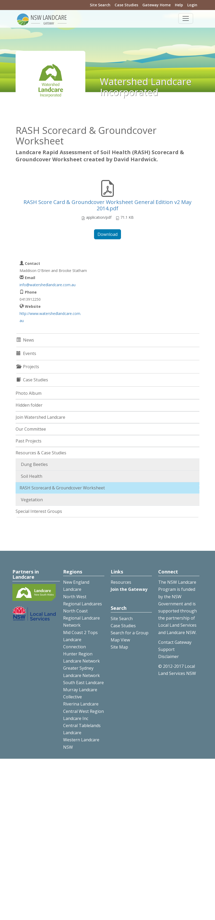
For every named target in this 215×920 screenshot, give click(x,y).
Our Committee (31, 429)
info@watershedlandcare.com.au (48, 284)
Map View (120, 640)
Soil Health (31, 476)
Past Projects (28, 441)
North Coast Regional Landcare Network (81, 618)
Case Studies (126, 4)
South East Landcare (83, 682)
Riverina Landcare (81, 704)
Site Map (119, 647)
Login (192, 4)
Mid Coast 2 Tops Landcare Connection (80, 640)
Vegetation (32, 500)
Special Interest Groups (39, 511)
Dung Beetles (34, 464)
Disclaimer (168, 656)
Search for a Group (129, 633)
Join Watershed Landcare (40, 417)
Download (107, 234)
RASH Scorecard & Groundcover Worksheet (62, 488)
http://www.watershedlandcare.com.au (50, 317)
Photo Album (28, 393)
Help (179, 4)
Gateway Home (156, 4)
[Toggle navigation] (185, 18)
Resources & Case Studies (41, 453)
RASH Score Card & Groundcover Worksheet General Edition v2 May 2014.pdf (107, 205)
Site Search (100, 4)
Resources (121, 582)
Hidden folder (29, 405)
